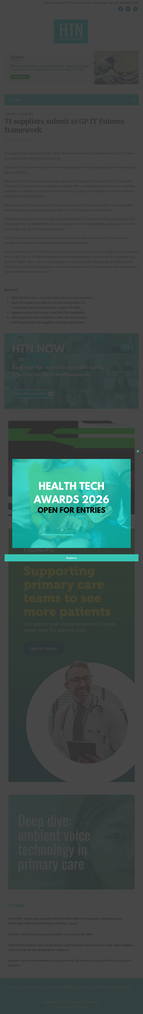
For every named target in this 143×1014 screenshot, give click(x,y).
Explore (71, 558)
